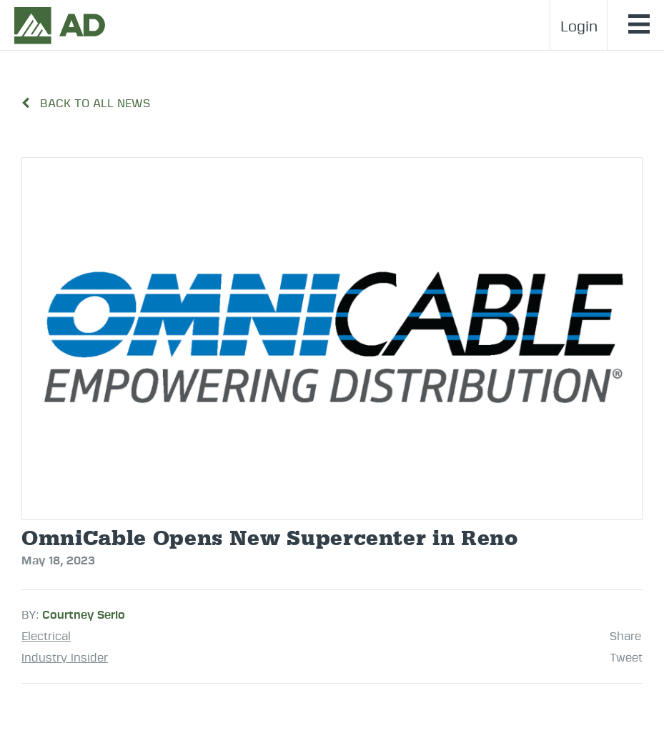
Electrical (46, 636)
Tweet (626, 658)
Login (579, 27)
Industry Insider (64, 658)
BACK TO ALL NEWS (85, 103)
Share (625, 636)
